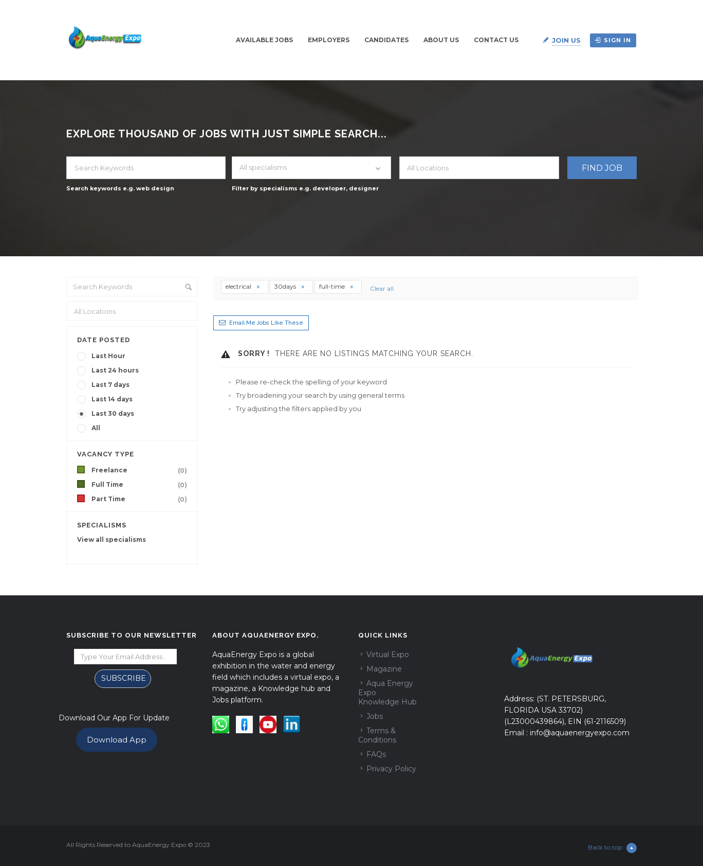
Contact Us (496, 40)
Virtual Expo (387, 654)
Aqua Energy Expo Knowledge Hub (387, 692)
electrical (243, 286)
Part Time (141, 499)
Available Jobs (264, 40)
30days (289, 286)
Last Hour (108, 356)
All (95, 428)
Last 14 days (112, 399)
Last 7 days (110, 384)
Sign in (613, 40)
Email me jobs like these (266, 323)
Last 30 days (112, 413)
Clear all (379, 288)
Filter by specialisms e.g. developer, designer (305, 188)
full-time (336, 286)
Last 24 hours (115, 370)
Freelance (141, 470)
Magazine (384, 669)
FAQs (376, 754)
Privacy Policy (391, 768)
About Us (441, 40)
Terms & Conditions (377, 735)
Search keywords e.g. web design (120, 188)
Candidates (386, 40)
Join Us (566, 40)
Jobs (374, 716)
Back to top (612, 848)
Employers (328, 40)
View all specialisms (111, 539)
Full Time (141, 485)
